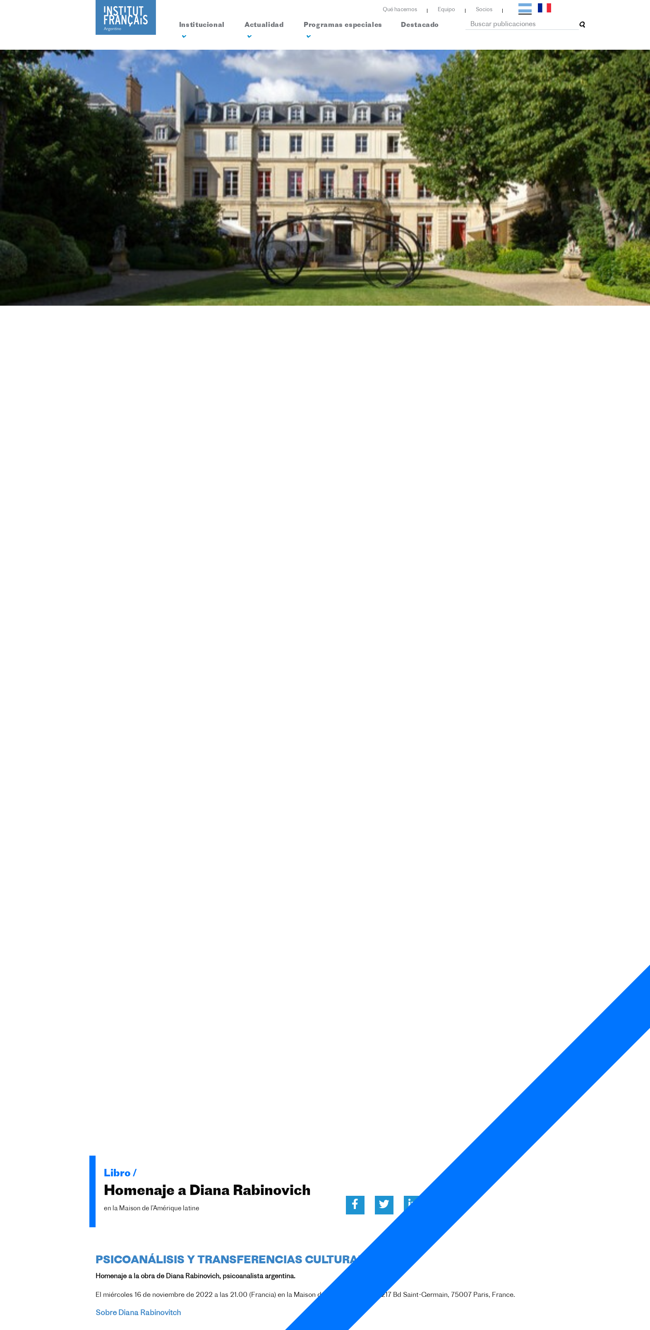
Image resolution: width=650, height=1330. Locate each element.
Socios (484, 9)
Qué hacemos (400, 9)
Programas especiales (343, 31)
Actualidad (264, 31)
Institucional (202, 31)
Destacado (420, 25)
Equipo (446, 9)
